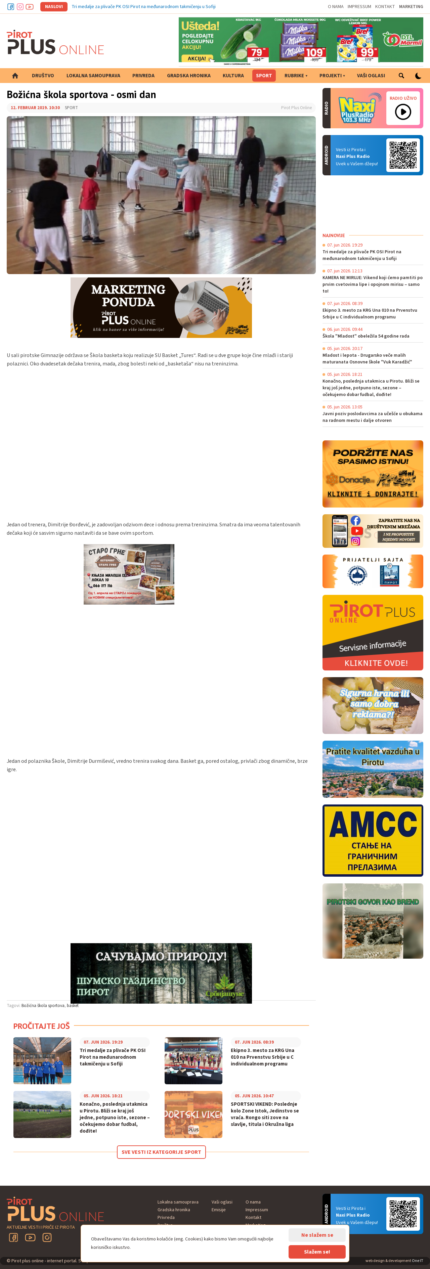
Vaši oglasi (371, 75)
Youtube (30, 7)
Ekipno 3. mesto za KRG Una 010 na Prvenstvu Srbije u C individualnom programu (262, 1057)
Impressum (359, 6)
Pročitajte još (41, 1026)
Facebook (11, 7)
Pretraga (401, 76)
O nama (336, 6)
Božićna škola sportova (43, 1006)
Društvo (43, 75)
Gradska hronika (189, 75)
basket (73, 1006)
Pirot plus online (55, 42)
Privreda (143, 75)
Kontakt (385, 6)
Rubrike (294, 75)
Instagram (20, 7)
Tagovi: (13, 1006)
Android (403, 155)
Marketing (411, 6)
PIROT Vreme (372, 204)
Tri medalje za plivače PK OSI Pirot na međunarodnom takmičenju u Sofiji (144, 6)
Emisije (219, 1210)
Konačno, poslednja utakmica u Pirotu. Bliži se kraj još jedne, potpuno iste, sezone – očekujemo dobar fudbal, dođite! (115, 1118)
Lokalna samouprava (93, 75)
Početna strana (15, 76)
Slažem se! (317, 1252)
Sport (264, 75)
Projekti (330, 75)
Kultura (233, 75)
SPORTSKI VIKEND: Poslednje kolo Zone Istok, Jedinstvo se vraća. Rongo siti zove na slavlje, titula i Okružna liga (265, 1114)
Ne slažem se (317, 1235)
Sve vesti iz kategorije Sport (161, 1152)
